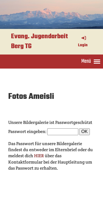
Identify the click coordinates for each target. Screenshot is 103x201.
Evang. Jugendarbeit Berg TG (39, 42)
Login (83, 42)
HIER (39, 156)
